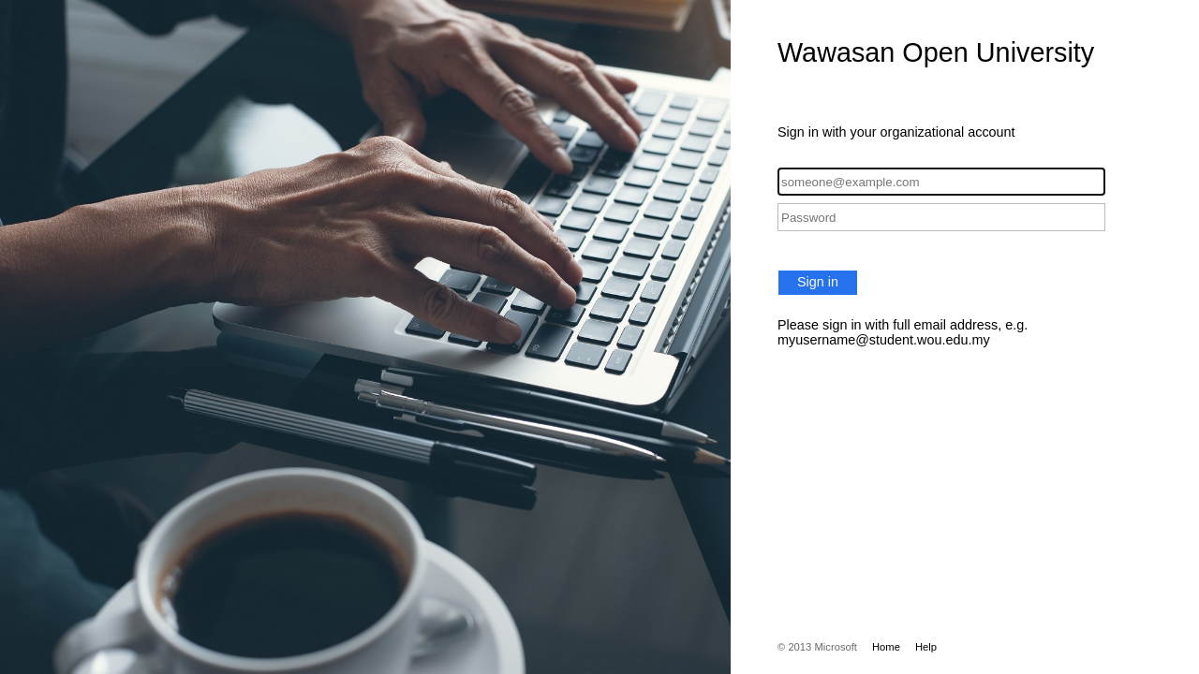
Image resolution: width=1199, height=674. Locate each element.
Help (926, 646)
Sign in (817, 281)
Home (886, 646)
